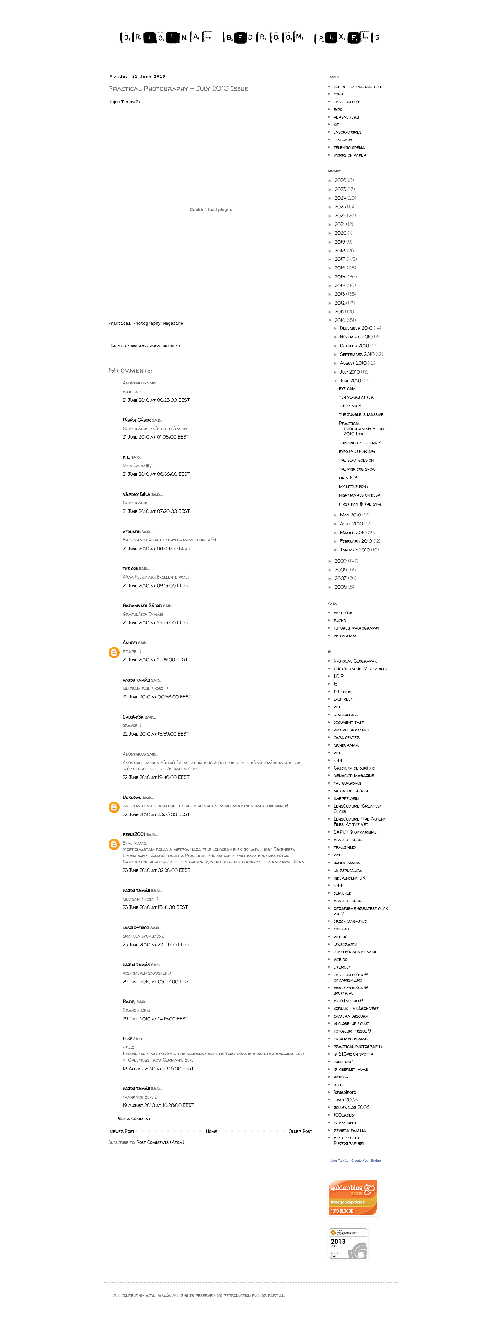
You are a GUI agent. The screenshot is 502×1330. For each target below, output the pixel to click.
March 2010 (354, 532)
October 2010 (355, 346)
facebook (343, 612)
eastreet (343, 699)
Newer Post (122, 1131)
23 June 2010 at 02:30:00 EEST (156, 870)
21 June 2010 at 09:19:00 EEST (155, 585)
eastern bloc (347, 101)
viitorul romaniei (351, 730)
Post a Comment (133, 1118)
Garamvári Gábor (142, 605)
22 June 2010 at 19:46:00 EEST (156, 777)
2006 (341, 587)
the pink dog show (357, 469)
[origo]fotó (345, 1092)
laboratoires (347, 132)
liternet (342, 967)
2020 (341, 233)
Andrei (130, 643)
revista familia (350, 1130)
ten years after (356, 397)
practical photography (358, 1046)
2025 (341, 189)
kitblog (341, 1077)
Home (211, 1131)
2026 (341, 180)
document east (349, 722)
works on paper (165, 345)
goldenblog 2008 (352, 1107)
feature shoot (348, 840)
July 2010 (350, 372)
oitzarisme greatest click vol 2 (361, 911)
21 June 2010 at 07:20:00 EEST (156, 511)
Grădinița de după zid (354, 768)
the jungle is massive (361, 414)
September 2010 (358, 354)
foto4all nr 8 (348, 1000)
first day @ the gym (360, 504)
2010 (341, 320)
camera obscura (351, 1016)
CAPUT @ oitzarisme (355, 832)
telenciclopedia (349, 147)
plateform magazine (355, 951)
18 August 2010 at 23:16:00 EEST (158, 1068)
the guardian (347, 783)
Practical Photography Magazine (145, 323)
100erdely (344, 1115)
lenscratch (345, 944)
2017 (340, 259)
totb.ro (341, 929)
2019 (340, 242)
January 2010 (355, 550)
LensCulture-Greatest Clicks (358, 808)
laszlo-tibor (136, 927)
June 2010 (351, 380)
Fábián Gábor (137, 420)
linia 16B (348, 478)
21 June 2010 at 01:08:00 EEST (156, 437)
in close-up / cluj (351, 1023)
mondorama (346, 745)
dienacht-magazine (354, 775)
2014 (340, 285)
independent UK (350, 878)
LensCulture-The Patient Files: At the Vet (360, 821)
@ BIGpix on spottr (353, 1054)
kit (336, 124)
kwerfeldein (346, 798)
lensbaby (343, 139)
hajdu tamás (136, 680)
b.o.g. (339, 1084)
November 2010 (357, 337)
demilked (342, 893)
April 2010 (352, 523)
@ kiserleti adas (351, 1069)
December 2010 (357, 328)
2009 (341, 561)
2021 (340, 224)
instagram (345, 635)
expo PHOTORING (357, 451)
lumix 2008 (346, 1099)
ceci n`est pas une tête (358, 86)
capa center (347, 737)
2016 (341, 268)
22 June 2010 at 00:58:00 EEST (157, 697)
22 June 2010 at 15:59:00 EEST (156, 734)
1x (335, 684)
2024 (341, 198)
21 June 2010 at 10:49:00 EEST (155, 622)
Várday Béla (136, 494)
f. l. (126, 457)
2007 (341, 578)
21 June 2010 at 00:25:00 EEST (156, 400)
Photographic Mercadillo (360, 668)
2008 (341, 569)
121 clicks (343, 692)
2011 (340, 312)
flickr (340, 620)
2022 (341, 215)
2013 (340, 294)
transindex (345, 847)
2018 (341, 250)
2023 (341, 206)
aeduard (131, 531)
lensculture (346, 714)
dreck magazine (350, 921)
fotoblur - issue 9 (352, 1031)
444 (338, 760)
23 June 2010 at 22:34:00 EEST (156, 944)
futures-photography (356, 628)
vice (337, 707)
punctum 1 (344, 1061)
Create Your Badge (366, 1160)
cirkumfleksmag (351, 1039)
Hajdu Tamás (338, 1160)
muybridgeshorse (351, 791)
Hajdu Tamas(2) (124, 101)
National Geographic (355, 661)
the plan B (350, 405)
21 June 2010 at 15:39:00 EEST (155, 660)
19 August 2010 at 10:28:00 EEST (158, 1105)
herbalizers (136, 345)
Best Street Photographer (349, 1140)
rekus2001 (134, 834)
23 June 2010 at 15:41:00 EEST (155, 907)
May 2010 (351, 515)
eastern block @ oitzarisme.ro (351, 977)
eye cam (347, 388)
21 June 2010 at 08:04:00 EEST (156, 548)
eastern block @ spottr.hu (351, 990)
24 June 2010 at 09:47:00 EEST (157, 982)
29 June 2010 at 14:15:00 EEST (155, 1019)
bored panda (347, 862)
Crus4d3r (133, 717)
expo (338, 109)
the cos (130, 568)
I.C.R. (339, 676)
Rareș (129, 1001)
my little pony (353, 486)
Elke (127, 1039)
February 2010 (356, 541)
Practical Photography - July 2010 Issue (362, 428)
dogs (338, 94)
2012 (340, 303)
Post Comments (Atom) (160, 1142)
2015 (340, 277)
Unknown (132, 797)
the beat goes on (356, 460)
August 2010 (354, 363)
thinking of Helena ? (360, 443)
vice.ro (340, 936)
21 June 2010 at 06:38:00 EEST (156, 474)
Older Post (300, 1131)
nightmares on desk (359, 495)
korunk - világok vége (356, 1008)
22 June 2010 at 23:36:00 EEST (156, 814)
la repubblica (348, 870)
